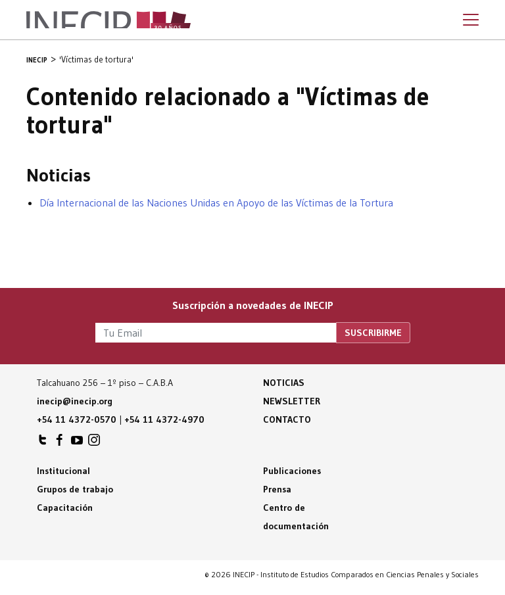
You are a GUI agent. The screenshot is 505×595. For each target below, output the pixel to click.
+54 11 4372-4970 (164, 419)
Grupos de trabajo (75, 489)
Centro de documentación (296, 517)
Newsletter (291, 401)
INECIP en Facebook (60, 443)
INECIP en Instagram (94, 443)
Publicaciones (292, 471)
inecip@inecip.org (74, 401)
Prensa (277, 489)
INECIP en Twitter (43, 443)
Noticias (283, 383)
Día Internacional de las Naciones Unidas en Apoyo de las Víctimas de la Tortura (216, 202)
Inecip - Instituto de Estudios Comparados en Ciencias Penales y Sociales (108, 19)
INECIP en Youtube (77, 443)
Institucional (63, 471)
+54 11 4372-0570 (76, 419)
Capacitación (65, 507)
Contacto (287, 419)
